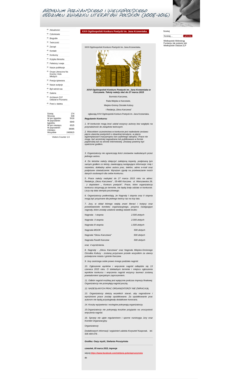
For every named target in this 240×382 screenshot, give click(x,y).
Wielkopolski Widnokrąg (174, 41)
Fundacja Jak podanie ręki (175, 43)
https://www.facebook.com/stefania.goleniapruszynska (117, 353)
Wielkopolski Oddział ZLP (175, 45)
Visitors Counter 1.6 (61, 137)
